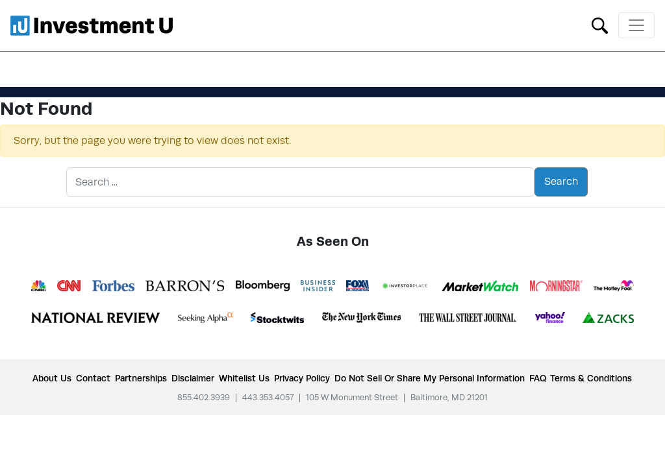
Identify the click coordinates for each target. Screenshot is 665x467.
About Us (51, 378)
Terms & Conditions (591, 378)
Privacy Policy (302, 378)
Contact (93, 378)
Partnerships (141, 378)
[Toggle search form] (600, 24)
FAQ (537, 378)
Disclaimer (192, 378)
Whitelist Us (244, 378)
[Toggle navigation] (636, 25)
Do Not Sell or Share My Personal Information (429, 378)
